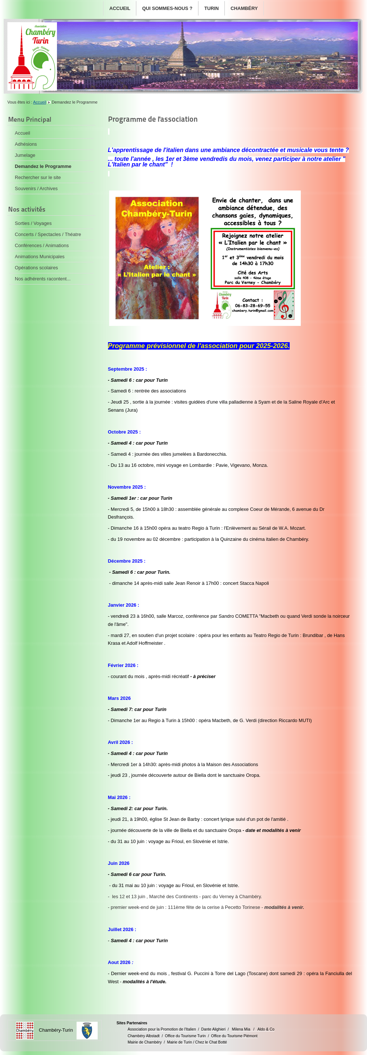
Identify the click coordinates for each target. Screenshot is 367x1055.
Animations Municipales (39, 256)
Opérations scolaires (36, 267)
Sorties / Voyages (33, 223)
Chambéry (243, 8)
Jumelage (25, 155)
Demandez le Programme (43, 166)
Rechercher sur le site (38, 177)
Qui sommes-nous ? (167, 8)
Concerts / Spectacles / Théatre (48, 234)
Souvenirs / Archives (36, 188)
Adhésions (26, 144)
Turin (211, 8)
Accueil (119, 8)
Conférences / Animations (42, 245)
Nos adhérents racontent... (43, 279)
